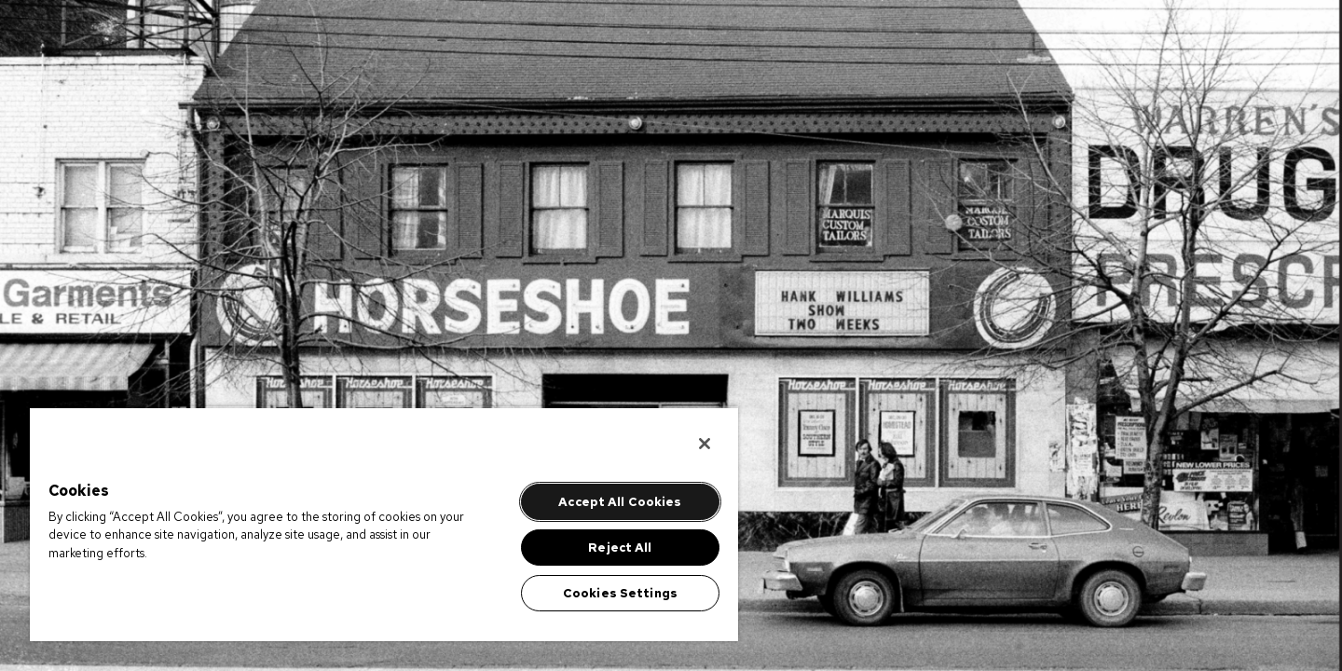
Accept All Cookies (619, 502)
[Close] (704, 443)
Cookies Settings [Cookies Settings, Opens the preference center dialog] (620, 593)
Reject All (619, 547)
